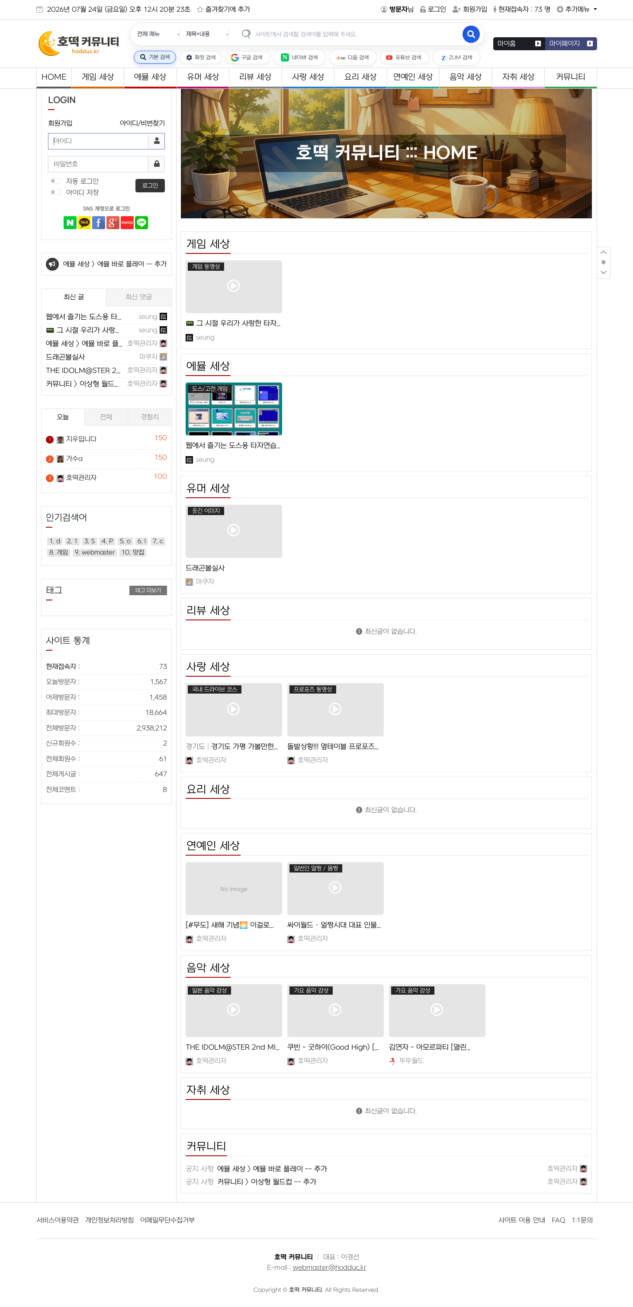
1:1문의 (582, 1220)
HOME (54, 77)
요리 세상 (360, 77)
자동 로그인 (81, 181)
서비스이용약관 (57, 1220)
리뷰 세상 (255, 77)
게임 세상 (98, 77)
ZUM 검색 (455, 57)
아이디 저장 (81, 193)
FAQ (558, 1220)
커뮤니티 (570, 77)
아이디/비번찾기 (142, 123)
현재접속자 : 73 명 (522, 9)
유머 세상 (203, 77)
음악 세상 (466, 77)
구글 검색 (246, 58)
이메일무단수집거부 (167, 1220)
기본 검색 (155, 57)
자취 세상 (518, 77)
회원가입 (470, 9)
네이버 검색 (299, 57)
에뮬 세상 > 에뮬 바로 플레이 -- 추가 (115, 264)
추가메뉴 (568, 9)
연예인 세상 (413, 77)
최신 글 (74, 297)
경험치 (150, 417)
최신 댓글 (138, 297)
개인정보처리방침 (109, 1220)
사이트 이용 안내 (521, 1220)
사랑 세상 (308, 77)
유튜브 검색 (403, 58)
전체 (106, 417)
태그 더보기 (148, 590)
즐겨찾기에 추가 (223, 9)
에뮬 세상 (150, 77)
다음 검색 (352, 57)
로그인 (433, 9)
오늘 (63, 417)
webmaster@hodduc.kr (329, 1267)
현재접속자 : (106, 667)
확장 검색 (200, 58)
